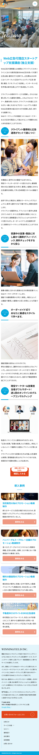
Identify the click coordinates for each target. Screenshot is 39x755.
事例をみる (19, 521)
